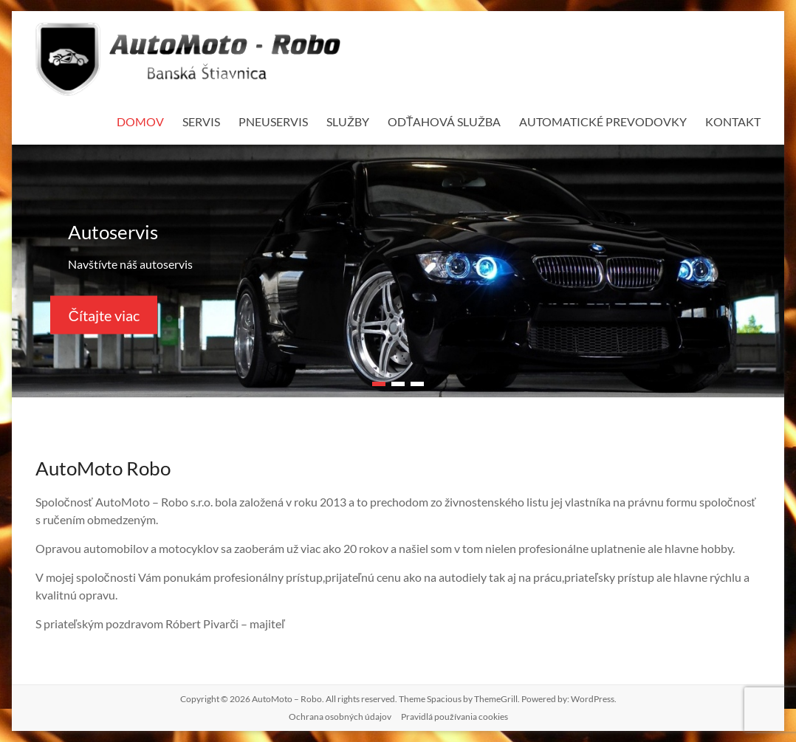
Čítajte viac (103, 314)
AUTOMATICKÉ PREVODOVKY (603, 121)
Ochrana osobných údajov (340, 716)
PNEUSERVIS (273, 121)
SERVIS (201, 121)
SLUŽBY (347, 121)
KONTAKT (733, 121)
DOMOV (140, 121)
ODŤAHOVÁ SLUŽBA (444, 121)
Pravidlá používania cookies (454, 716)
